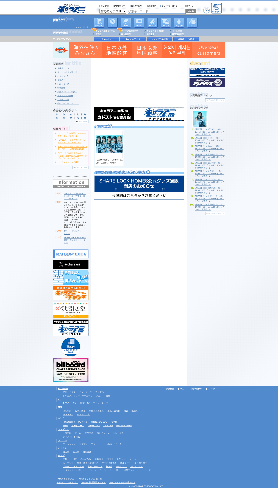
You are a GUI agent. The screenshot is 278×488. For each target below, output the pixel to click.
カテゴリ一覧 (83, 27)
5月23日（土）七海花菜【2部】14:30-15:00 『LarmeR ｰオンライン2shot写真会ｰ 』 (209, 190)
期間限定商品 (178, 34)
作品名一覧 (83, 122)
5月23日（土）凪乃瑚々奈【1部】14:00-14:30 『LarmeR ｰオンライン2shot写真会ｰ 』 (209, 206)
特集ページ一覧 (81, 167)
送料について (119, 6)
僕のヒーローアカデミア (68, 103)
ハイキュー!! (62, 76)
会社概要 (169, 389)
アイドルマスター (65, 96)
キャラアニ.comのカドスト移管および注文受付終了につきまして (75, 195)
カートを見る (216, 8)
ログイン (189, 6)
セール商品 (177, 31)
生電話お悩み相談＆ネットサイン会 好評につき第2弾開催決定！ (72, 147)
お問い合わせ (195, 389)
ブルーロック (63, 99)
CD (112, 22)
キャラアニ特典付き (130, 31)
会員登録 (104, 6)
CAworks (106, 39)
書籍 (126, 22)
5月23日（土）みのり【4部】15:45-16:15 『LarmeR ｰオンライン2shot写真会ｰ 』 (209, 140)
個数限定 (150, 34)
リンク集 (210, 389)
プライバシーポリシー (170, 6)
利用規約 (151, 6)
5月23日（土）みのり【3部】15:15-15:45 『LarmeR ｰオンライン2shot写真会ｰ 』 (209, 148)
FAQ (181, 389)
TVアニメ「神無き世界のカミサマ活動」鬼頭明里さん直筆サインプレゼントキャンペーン (72, 155)
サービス (136, 6)
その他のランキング (216, 100)
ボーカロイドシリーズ (67, 72)
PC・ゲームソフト (139, 22)
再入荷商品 (126, 34)
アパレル (166, 22)
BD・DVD (63, 388)
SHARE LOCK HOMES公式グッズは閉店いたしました (75, 239)
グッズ (192, 22)
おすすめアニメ (133, 39)
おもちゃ (179, 22)
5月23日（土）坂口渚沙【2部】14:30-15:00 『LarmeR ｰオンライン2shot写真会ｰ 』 (209, 165)
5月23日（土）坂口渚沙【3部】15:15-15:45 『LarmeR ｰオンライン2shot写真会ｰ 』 (209, 181)
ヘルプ (206, 10)
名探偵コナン (63, 68)
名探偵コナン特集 (186, 39)
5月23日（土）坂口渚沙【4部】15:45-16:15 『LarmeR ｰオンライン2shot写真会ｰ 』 (209, 131)
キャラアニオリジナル (105, 31)
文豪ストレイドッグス (67, 92)
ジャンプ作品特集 (159, 39)
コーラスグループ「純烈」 (69, 162)
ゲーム (61, 418)
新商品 (98, 34)
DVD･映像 (99, 22)
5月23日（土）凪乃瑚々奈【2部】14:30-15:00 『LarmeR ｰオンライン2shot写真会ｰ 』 (209, 156)
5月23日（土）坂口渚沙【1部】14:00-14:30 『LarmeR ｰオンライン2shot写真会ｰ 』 (209, 173)
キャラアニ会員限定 (155, 31)
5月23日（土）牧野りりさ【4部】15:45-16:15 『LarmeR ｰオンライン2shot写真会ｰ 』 (209, 198)
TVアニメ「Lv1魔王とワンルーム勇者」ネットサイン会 (72, 134)
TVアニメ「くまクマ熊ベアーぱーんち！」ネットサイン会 (71, 141)
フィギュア (152, 22)
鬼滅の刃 (61, 80)
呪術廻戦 (61, 88)
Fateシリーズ (63, 84)
